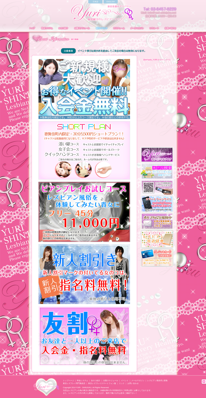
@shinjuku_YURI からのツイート (157, 60)
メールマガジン (137, 28)
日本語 (95, 2)
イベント (101, 28)
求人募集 (153, 28)
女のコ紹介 (95, 380)
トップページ (68, 380)
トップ (32, 28)
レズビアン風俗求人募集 (157, 380)
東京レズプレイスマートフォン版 (102, 383)
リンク (121, 383)
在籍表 (63, 28)
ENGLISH (110, 2)
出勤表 (82, 28)
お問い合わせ (170, 28)
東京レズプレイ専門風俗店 (74, 383)
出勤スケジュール (110, 380)
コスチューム (119, 28)
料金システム (47, 28)
